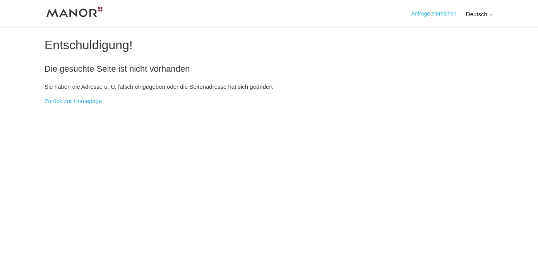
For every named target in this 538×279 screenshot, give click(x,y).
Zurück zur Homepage (73, 101)
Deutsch (479, 14)
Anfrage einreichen (434, 13)
